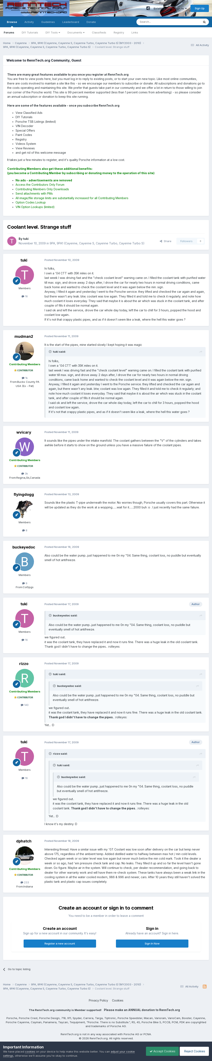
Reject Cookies (194, 1051)
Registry (119, 32)
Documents (75, 32)
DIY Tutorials (30, 32)
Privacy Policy (98, 1000)
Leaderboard (70, 22)
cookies (30, 1051)
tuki (23, 260)
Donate (91, 22)
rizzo (23, 663)
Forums (9, 32)
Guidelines (48, 22)
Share (165, 241)
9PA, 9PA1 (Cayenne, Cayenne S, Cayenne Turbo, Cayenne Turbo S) (97, 243)
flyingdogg (24, 494)
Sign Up (200, 8)
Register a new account (60, 943)
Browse (12, 23)
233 (24, 882)
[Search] (157, 22)
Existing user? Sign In (170, 8)
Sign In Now (152, 943)
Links (134, 32)
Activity (29, 22)
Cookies (117, 1000)
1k (25, 377)
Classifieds (99, 32)
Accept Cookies (160, 1051)
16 (25, 296)
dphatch (23, 841)
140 (25, 705)
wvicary (23, 432)
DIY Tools (53, 32)
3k (24, 473)
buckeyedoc (23, 547)
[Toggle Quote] (50, 351)
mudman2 (23, 336)
